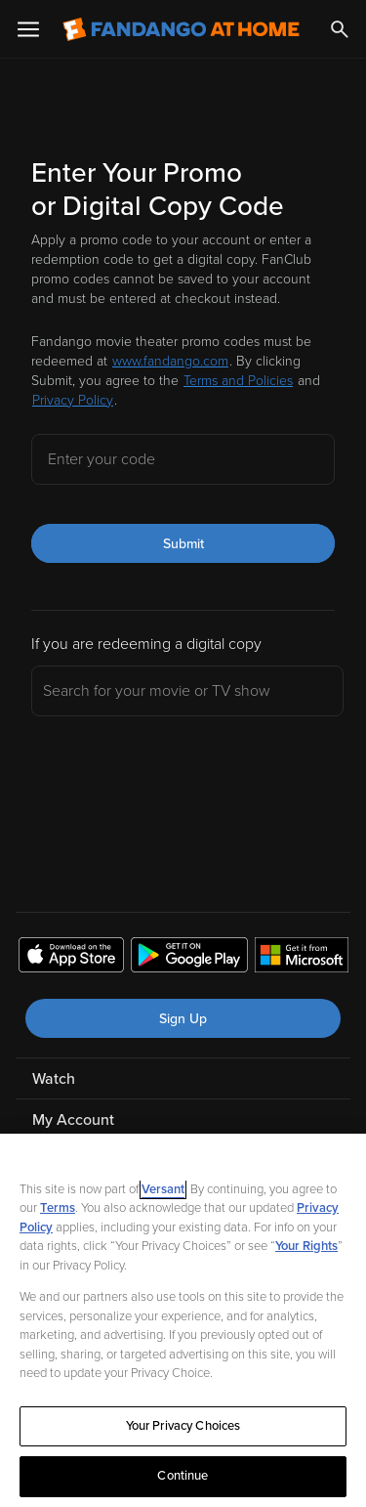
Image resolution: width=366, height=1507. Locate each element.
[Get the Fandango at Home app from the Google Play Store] (189, 957)
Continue (182, 1476)
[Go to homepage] (181, 29)
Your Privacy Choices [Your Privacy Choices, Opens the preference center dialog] (183, 1426)
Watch (53, 1079)
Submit (183, 544)
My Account (73, 1120)
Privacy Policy (72, 400)
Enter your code (101, 459)
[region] (183, 1320)
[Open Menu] (28, 29)
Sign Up (183, 1019)
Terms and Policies (238, 380)
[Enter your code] (183, 459)
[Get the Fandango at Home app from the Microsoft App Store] (301, 957)
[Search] (339, 29)
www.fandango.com (170, 361)
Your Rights (306, 1246)
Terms (57, 1208)
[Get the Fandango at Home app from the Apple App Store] (71, 957)
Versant (163, 1189)
